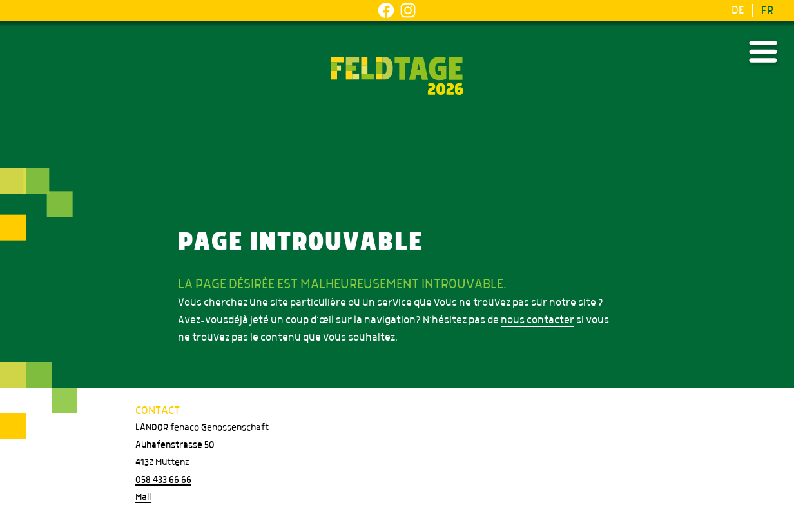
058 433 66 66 (163, 480)
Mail (143, 497)
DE (737, 10)
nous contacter (537, 320)
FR (767, 10)
